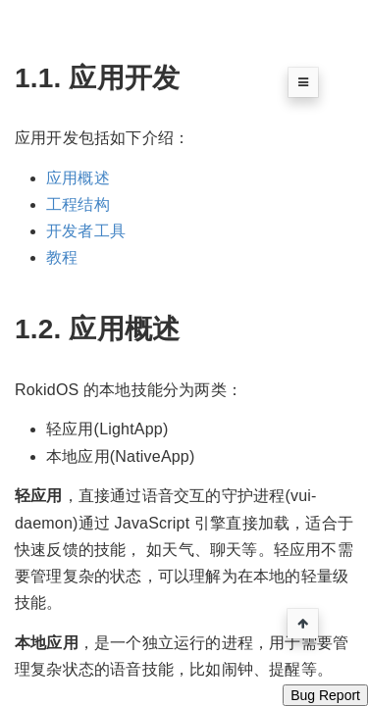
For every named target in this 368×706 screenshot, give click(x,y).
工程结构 (78, 204)
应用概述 (78, 178)
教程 (62, 257)
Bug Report (325, 695)
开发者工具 (86, 231)
